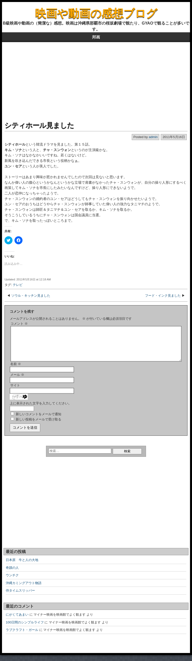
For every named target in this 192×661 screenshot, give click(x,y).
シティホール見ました (39, 125)
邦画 (96, 37)
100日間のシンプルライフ (25, 628)
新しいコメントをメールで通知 (38, 420)
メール (17, 381)
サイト (15, 391)
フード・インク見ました (163, 295)
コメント (19, 323)
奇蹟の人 (12, 574)
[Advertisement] (96, 80)
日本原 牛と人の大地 (22, 566)
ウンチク (12, 581)
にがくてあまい (17, 620)
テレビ (17, 285)
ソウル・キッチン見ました (30, 295)
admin (153, 137)
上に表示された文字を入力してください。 (41, 409)
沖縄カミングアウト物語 (24, 589)
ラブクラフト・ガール (22, 636)
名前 (15, 370)
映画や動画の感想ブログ (96, 13)
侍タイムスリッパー (20, 596)
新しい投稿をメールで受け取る (38, 425)
